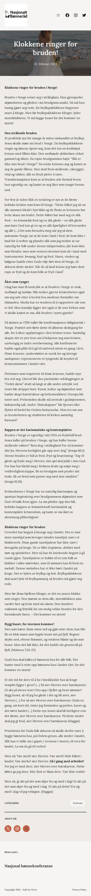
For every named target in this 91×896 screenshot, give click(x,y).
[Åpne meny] (58, 15)
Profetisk (77, 803)
